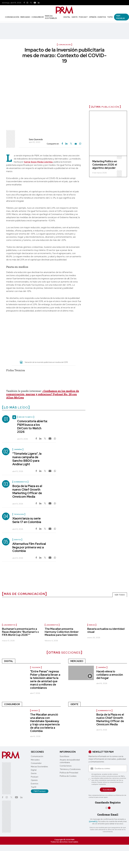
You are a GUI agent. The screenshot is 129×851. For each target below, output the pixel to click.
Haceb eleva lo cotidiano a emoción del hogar (109, 675)
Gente (75, 17)
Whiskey (34, 711)
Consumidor (37, 17)
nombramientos (104, 711)
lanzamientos (9, 625)
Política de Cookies (68, 776)
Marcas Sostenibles (51, 17)
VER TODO (120, 595)
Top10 (110, 17)
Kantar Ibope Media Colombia (38, 161)
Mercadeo (25, 17)
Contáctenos (66, 766)
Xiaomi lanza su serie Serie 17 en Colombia (26, 520)
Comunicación (12, 17)
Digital (66, 17)
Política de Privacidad (69, 772)
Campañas (102, 667)
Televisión (35, 667)
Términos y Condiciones (70, 769)
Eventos (102, 17)
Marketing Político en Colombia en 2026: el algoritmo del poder (104, 165)
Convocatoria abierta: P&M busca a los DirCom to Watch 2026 (32, 426)
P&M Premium (120, 17)
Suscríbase (64, 756)
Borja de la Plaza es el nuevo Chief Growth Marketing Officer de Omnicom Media (27, 491)
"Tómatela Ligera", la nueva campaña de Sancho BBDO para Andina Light (26, 459)
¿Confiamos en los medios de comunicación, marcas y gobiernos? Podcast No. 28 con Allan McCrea (42, 394)
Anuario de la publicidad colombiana (70, 761)
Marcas (92, 625)
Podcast (83, 17)
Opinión (92, 17)
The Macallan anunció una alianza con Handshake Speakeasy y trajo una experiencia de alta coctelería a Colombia (45, 723)
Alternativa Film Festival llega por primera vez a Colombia (29, 547)
